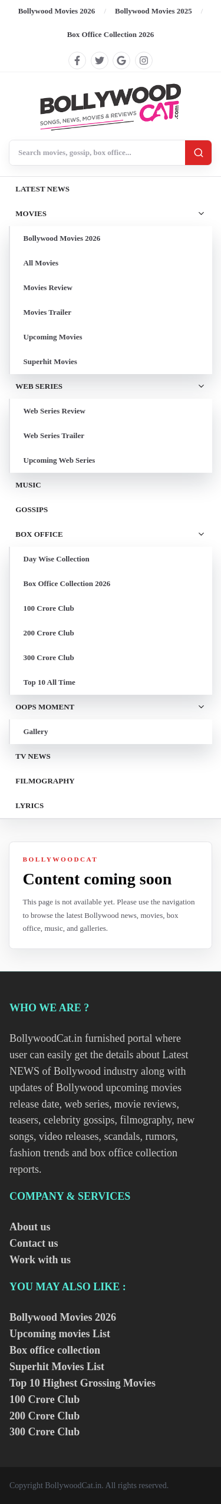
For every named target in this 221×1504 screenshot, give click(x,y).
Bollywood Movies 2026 (56, 10)
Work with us (40, 1260)
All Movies (41, 262)
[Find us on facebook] (77, 60)
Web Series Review (54, 410)
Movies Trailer (47, 312)
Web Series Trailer (54, 435)
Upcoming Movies (53, 336)
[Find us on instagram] (144, 60)
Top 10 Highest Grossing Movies (82, 1383)
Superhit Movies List (56, 1366)
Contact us (33, 1243)
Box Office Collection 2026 (110, 34)
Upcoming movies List (59, 1334)
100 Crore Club (49, 608)
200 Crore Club (49, 632)
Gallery (36, 731)
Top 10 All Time (49, 682)
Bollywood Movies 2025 (153, 10)
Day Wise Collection (57, 558)
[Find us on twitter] (99, 60)
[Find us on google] (121, 60)
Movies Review (48, 287)
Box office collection (54, 1350)
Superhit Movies (50, 361)
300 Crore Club (49, 657)
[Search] (198, 152)
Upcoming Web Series (59, 460)
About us (30, 1227)
